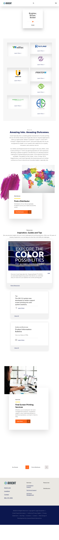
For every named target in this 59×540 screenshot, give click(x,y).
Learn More (17, 53)
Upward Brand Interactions (34, 518)
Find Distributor (20, 212)
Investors (28, 515)
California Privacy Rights (34, 513)
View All (16, 316)
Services (29, 482)
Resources (46, 482)
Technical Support (31, 490)
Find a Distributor (35, 467)
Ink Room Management (30, 494)
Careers (35, 515)
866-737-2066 (8, 498)
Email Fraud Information (19, 513)
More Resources (15, 285)
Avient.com (7, 488)
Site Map (22, 515)
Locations (7, 491)
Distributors (46, 488)
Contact (6, 494)
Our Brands (15, 467)
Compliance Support (30, 486)
